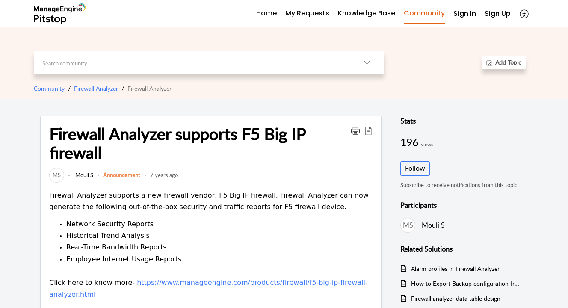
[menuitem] (464, 14)
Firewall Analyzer (96, 88)
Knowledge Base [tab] (366, 13)
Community (49, 88)
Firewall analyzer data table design (455, 298)
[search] (192, 62)
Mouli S (83, 175)
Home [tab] (266, 13)
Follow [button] (415, 168)
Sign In (464, 13)
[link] (56, 175)
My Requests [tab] (307, 13)
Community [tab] (424, 13)
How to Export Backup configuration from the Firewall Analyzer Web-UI (465, 283)
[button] (524, 14)
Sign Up (498, 13)
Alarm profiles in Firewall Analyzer (455, 268)
